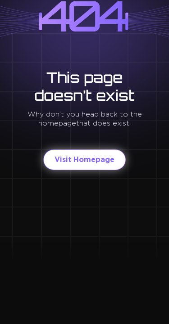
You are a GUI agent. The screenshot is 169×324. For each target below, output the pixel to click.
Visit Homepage (84, 159)
